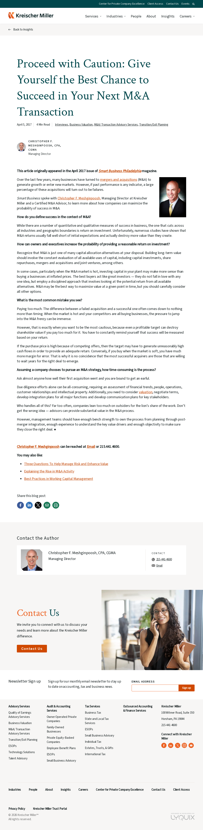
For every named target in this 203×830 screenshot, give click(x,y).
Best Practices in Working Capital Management (58, 478)
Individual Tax (93, 742)
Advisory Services (19, 706)
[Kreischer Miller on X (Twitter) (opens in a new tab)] (177, 745)
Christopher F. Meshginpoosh (38, 446)
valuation (145, 392)
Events (186, 4)
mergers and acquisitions (118, 179)
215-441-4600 (164, 559)
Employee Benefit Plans (61, 748)
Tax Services (92, 706)
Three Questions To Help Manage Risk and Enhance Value (66, 463)
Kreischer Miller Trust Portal (50, 809)
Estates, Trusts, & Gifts (99, 748)
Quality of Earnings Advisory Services (19, 715)
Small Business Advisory (61, 761)
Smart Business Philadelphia (119, 171)
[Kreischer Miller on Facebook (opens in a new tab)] (164, 745)
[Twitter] (38, 507)
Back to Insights (23, 29)
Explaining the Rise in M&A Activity (49, 471)
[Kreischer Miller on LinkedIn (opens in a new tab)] (171, 745)
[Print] (55, 507)
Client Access (155, 4)
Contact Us (172, 4)
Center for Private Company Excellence (122, 4)
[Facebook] (20, 507)
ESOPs (12, 746)
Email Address (143, 682)
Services (91, 16)
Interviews (61, 125)
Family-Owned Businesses (55, 729)
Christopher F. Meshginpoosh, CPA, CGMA (44, 145)
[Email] (47, 507)
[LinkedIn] (29, 507)
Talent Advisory (17, 758)
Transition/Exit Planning (153, 125)
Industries (115, 16)
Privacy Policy (16, 809)
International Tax (95, 754)
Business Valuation (81, 125)
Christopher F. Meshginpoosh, (79, 198)
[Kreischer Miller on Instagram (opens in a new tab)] (184, 745)
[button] (193, 4)
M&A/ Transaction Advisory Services (116, 125)
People (136, 16)
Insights (168, 16)
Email (91, 446)
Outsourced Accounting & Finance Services (137, 708)
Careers (186, 16)
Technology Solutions (21, 752)
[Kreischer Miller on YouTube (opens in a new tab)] (191, 745)
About (151, 16)
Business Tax (93, 713)
